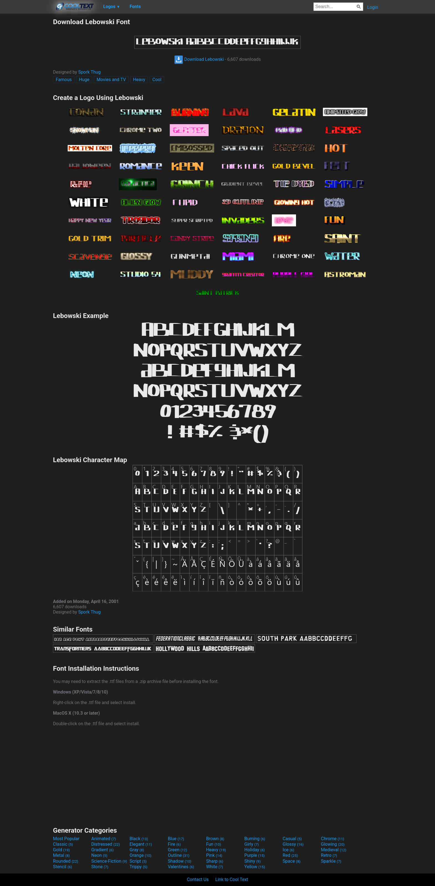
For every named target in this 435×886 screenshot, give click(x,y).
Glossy (293, 844)
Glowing (333, 844)
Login (372, 7)
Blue (176, 838)
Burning (254, 838)
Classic (63, 844)
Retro (329, 855)
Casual (292, 838)
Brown (215, 838)
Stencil (62, 866)
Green (177, 849)
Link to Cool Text (231, 879)
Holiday (254, 849)
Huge (84, 79)
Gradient (102, 849)
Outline (178, 855)
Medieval (334, 849)
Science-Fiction (109, 861)
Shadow (179, 861)
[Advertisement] (26, 101)
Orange (140, 855)
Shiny (252, 861)
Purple (254, 855)
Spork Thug (89, 72)
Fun (213, 844)
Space (291, 861)
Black (139, 838)
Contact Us (198, 879)
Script (138, 861)
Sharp (214, 861)
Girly (251, 844)
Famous (64, 79)
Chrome (332, 838)
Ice (288, 849)
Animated (103, 838)
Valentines (181, 866)
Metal (61, 855)
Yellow (254, 866)
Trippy (138, 866)
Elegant (141, 844)
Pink (214, 855)
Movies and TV (111, 79)
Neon (99, 855)
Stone (99, 866)
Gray (137, 849)
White (214, 866)
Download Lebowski (199, 59)
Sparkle (331, 861)
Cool (156, 79)
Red (290, 855)
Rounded (65, 861)
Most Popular (66, 838)
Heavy (139, 79)
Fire (174, 844)
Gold (61, 849)
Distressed (105, 844)
